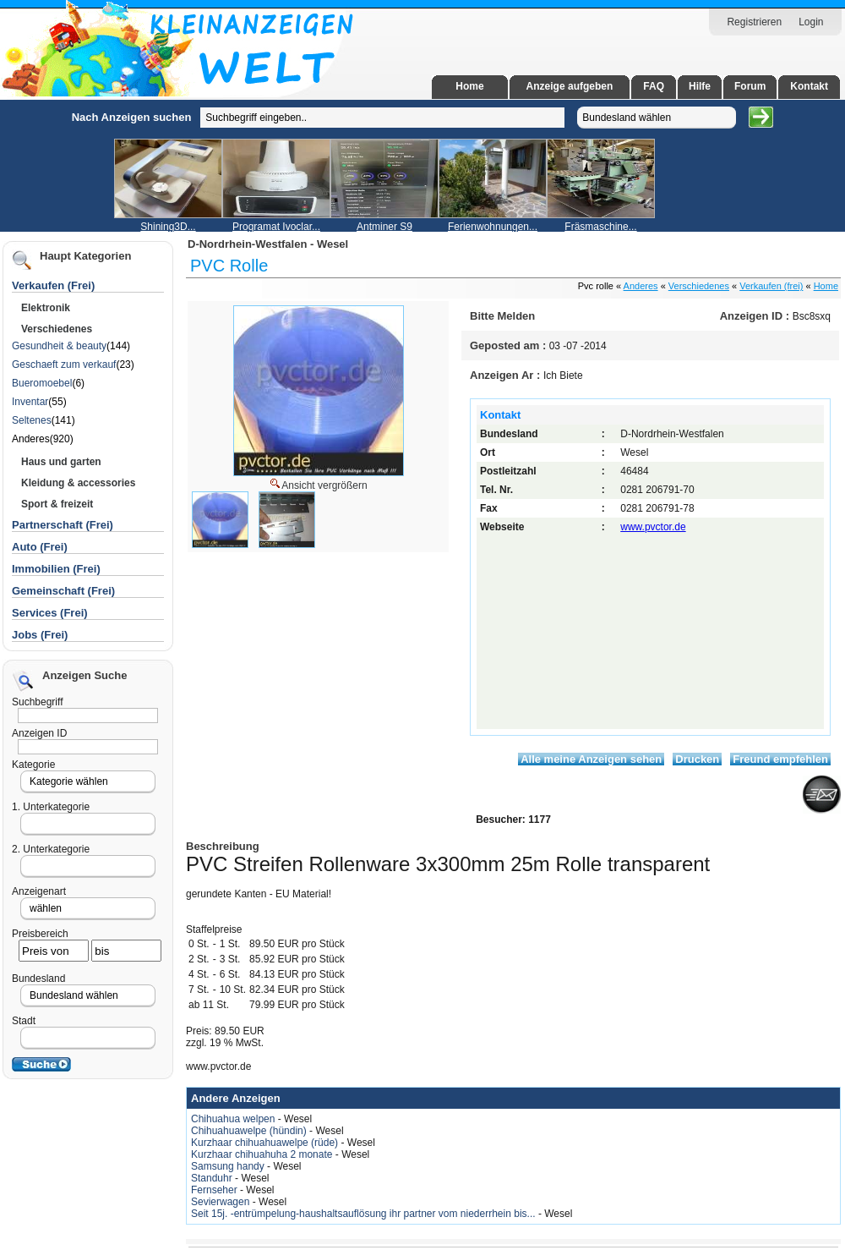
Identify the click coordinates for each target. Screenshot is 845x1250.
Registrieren (754, 22)
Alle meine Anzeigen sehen (591, 759)
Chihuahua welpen (234, 1119)
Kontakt (809, 86)
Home (469, 86)
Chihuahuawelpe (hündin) (250, 1131)
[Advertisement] (97, 353)
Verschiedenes (698, 286)
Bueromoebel (42, 383)
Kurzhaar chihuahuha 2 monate (263, 1154)
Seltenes (32, 420)
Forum (750, 86)
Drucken (697, 759)
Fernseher (215, 1190)
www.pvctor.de (652, 527)
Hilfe (700, 86)
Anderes (641, 286)
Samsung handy (229, 1166)
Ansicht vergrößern (318, 483)
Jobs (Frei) (40, 634)
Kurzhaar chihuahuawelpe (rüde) (266, 1143)
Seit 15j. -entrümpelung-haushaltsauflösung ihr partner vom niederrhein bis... (364, 1214)
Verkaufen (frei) (771, 286)
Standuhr (213, 1178)
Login (811, 22)
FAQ (653, 86)
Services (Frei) (50, 612)
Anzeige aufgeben (569, 86)
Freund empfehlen (780, 759)
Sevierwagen (222, 1202)
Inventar (30, 402)
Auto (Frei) (40, 546)
